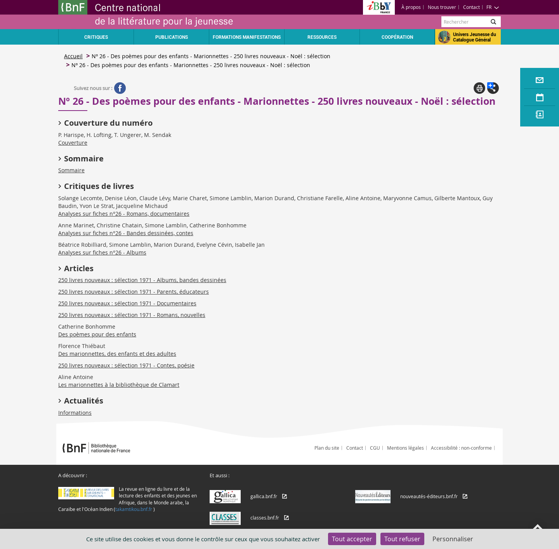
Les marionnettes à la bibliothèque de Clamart (118, 384)
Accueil (73, 56)
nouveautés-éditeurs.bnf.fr (429, 496)
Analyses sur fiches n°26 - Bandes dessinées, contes (125, 233)
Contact (471, 7)
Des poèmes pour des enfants (97, 334)
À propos (411, 7)
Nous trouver (442, 7)
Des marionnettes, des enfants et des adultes (117, 353)
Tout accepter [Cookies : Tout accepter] (352, 539)
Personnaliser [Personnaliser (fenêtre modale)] (452, 539)
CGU (375, 448)
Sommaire (71, 170)
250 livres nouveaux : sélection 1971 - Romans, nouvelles (131, 315)
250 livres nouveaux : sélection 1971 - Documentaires (127, 303)
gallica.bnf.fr (263, 496)
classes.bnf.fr (264, 517)
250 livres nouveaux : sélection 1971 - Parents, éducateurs (133, 291)
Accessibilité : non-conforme (461, 448)
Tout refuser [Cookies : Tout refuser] (402, 539)
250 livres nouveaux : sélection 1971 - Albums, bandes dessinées (142, 280)
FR (492, 7)
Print (479, 88)
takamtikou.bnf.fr (133, 509)
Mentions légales (405, 448)
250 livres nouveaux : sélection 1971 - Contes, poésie (126, 365)
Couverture (72, 142)
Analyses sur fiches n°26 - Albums (102, 252)
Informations (75, 412)
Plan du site (326, 448)
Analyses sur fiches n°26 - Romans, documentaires (123, 213)
